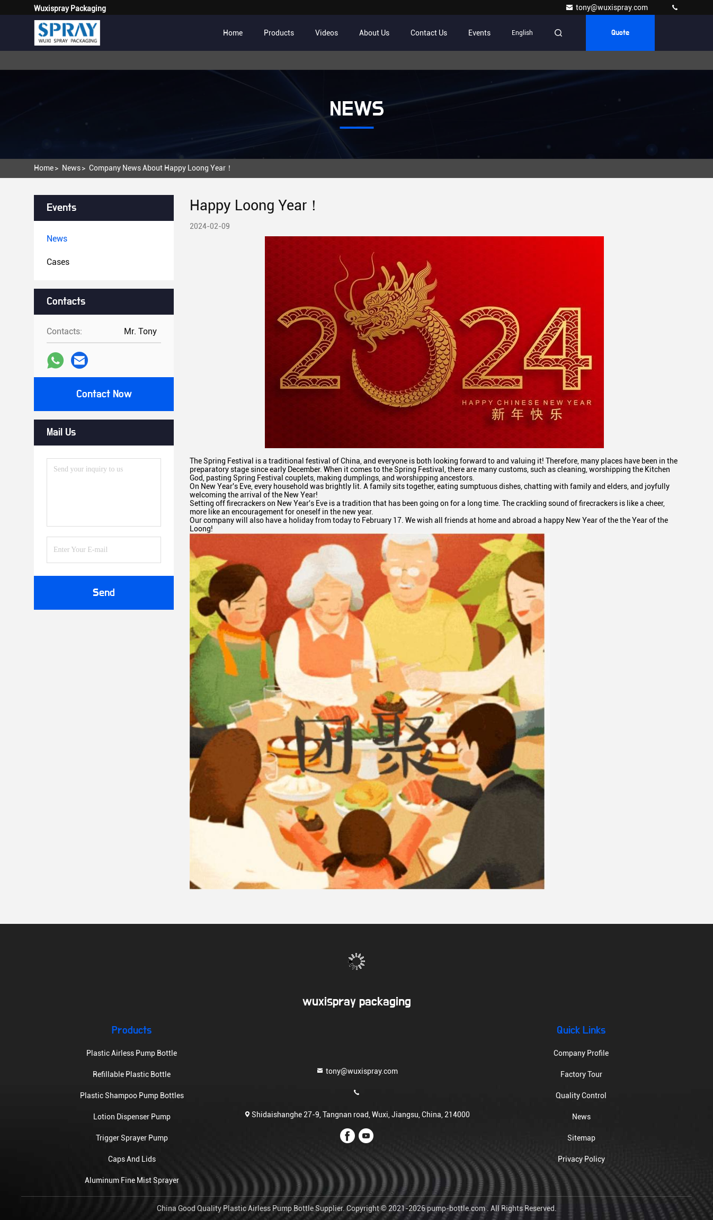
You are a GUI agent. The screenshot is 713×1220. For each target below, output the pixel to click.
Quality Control (581, 1095)
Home (233, 33)
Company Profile (581, 1053)
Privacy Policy (581, 1159)
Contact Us (429, 33)
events (479, 33)
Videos (326, 33)
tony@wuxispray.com (607, 7)
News (71, 168)
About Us (374, 33)
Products (279, 33)
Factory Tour (581, 1074)
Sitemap (581, 1138)
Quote (620, 33)
